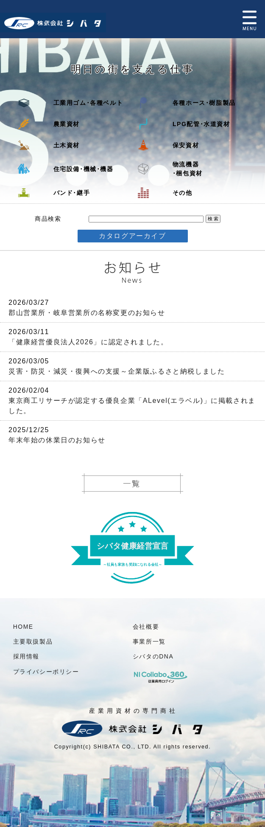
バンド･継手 (71, 192)
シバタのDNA (153, 656)
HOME (23, 626)
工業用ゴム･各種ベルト (88, 102)
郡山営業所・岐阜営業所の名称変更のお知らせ (86, 312)
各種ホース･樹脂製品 (204, 102)
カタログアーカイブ (132, 235)
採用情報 (26, 656)
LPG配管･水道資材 (201, 124)
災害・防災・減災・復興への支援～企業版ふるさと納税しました (116, 371)
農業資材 (66, 124)
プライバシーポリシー (46, 671)
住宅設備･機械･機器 (83, 169)
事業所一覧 (149, 641)
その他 (182, 192)
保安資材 (186, 145)
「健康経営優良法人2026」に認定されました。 (88, 342)
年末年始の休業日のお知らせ (57, 440)
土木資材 (66, 145)
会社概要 (146, 626)
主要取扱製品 (33, 641)
